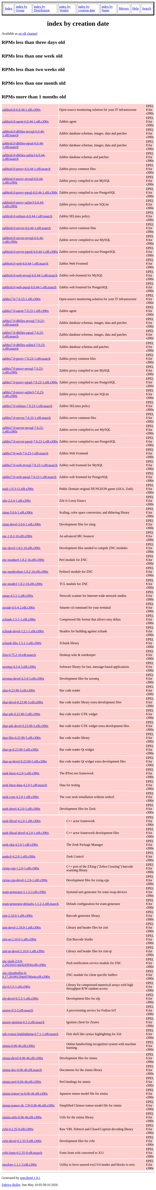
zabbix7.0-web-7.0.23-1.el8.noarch (25, 453)
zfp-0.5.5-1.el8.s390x (16, 986)
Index (8, 8)
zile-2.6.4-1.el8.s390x (16, 500)
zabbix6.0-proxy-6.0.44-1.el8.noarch (26, 169)
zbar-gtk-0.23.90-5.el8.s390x (21, 714)
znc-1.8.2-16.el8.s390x (17, 536)
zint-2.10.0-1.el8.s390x (17, 915)
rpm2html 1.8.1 (30, 1178)
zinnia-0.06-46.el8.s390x (18, 1046)
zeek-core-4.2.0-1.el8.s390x (20, 797)
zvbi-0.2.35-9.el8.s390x (17, 1129)
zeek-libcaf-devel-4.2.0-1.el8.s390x (25, 833)
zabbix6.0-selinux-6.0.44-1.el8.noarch (27, 216)
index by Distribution (42, 8)
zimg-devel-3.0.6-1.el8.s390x (21, 524)
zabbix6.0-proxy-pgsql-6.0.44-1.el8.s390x (30, 192)
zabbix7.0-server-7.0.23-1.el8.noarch (26, 418)
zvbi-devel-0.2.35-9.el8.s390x (22, 1141)
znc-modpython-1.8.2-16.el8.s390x (25, 571)
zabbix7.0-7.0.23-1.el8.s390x (21, 299)
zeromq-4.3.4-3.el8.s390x (19, 666)
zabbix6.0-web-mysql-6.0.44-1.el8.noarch (29, 275)
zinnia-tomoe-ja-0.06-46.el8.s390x (25, 1093)
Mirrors (124, 8)
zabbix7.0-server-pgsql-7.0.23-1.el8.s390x (30, 441)
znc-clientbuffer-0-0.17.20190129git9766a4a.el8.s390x (26, 974)
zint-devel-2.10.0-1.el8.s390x (21, 927)
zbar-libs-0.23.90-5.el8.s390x (21, 737)
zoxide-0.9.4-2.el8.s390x (18, 607)
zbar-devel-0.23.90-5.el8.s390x (22, 702)
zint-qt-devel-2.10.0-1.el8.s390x (23, 951)
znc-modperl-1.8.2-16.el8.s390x (23, 560)
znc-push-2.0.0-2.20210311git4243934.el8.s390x (24, 963)
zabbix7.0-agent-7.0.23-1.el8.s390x (25, 311)
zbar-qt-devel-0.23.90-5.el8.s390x (24, 761)
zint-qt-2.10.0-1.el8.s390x (19, 939)
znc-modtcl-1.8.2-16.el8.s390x (22, 584)
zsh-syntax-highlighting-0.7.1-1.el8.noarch (30, 1034)
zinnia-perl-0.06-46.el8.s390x (21, 1081)
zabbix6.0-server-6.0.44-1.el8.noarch (26, 228)
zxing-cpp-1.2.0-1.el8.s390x (20, 868)
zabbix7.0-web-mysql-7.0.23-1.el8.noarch (29, 465)
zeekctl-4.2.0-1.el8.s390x (18, 856)
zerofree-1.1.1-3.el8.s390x (19, 1164)
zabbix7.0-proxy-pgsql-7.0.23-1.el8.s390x (30, 382)
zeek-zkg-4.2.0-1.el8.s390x (20, 844)
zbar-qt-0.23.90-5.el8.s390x (20, 749)
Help (135, 8)
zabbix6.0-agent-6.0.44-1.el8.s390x (25, 121)
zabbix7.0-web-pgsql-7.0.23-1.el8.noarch (29, 477)
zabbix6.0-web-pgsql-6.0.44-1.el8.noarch (29, 287)
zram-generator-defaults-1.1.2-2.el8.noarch (30, 904)
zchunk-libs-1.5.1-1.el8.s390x (21, 643)
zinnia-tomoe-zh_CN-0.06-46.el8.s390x (28, 1105)
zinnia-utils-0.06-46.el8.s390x (22, 1117)
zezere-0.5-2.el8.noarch (17, 1010)
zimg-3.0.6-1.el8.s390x (17, 512)
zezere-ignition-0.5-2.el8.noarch (23, 1022)
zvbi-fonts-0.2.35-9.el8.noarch (22, 1152)
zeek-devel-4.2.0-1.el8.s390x (21, 808)
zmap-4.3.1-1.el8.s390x (17, 595)
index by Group (21, 8)
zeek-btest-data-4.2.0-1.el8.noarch (24, 785)
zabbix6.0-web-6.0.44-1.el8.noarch (25, 263)
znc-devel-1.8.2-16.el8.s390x (21, 548)
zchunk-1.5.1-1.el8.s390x (19, 619)
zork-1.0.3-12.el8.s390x (18, 489)
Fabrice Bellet (11, 1185)
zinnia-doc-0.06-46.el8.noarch (22, 1070)
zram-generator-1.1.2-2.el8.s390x (24, 892)
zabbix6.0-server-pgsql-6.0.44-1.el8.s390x (30, 251)
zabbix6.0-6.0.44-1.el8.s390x (21, 109)
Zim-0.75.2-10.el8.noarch (19, 655)
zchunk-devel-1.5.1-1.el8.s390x (23, 631)
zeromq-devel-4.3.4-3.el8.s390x (23, 678)
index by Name (107, 8)
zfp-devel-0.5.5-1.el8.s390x (20, 998)
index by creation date (86, 8)
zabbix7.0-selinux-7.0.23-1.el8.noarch (27, 406)
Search (146, 8)
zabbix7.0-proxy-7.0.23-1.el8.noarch (26, 358)
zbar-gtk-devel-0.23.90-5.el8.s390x (25, 726)
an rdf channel (27, 33)
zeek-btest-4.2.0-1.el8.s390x (20, 773)
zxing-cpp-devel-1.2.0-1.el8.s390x (24, 880)
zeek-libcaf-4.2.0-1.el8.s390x (21, 821)
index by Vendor (65, 8)
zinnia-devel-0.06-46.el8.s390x (22, 1058)
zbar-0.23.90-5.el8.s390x (18, 690)
